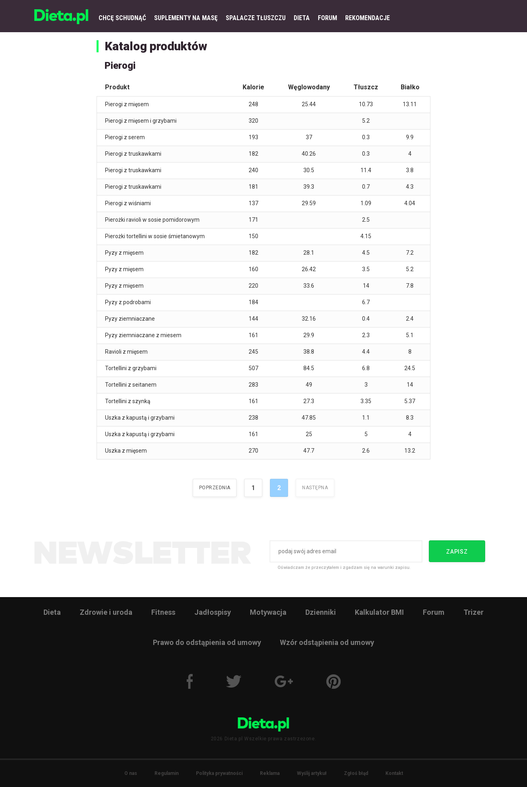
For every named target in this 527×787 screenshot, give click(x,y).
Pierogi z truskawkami (133, 153)
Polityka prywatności (219, 773)
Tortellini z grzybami (130, 368)
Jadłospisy (212, 612)
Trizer (473, 612)
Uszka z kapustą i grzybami (140, 417)
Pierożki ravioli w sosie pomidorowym (152, 219)
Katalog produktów (156, 46)
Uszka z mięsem (126, 450)
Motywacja (268, 612)
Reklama (270, 773)
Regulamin (166, 773)
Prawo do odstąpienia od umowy (207, 642)
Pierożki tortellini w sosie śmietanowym (155, 236)
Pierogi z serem (125, 137)
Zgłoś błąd (356, 773)
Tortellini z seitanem (130, 384)
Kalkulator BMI (379, 612)
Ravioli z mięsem (126, 351)
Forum (434, 612)
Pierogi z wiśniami (128, 203)
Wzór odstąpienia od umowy (327, 642)
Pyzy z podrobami (128, 302)
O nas (130, 773)
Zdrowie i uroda (106, 612)
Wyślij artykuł (312, 773)
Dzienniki (320, 612)
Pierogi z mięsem (127, 104)
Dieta (52, 612)
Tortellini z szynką (127, 401)
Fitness (163, 612)
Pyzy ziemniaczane (130, 318)
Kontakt (394, 773)
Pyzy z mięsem (124, 252)
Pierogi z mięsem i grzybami (141, 120)
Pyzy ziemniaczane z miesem (143, 335)
